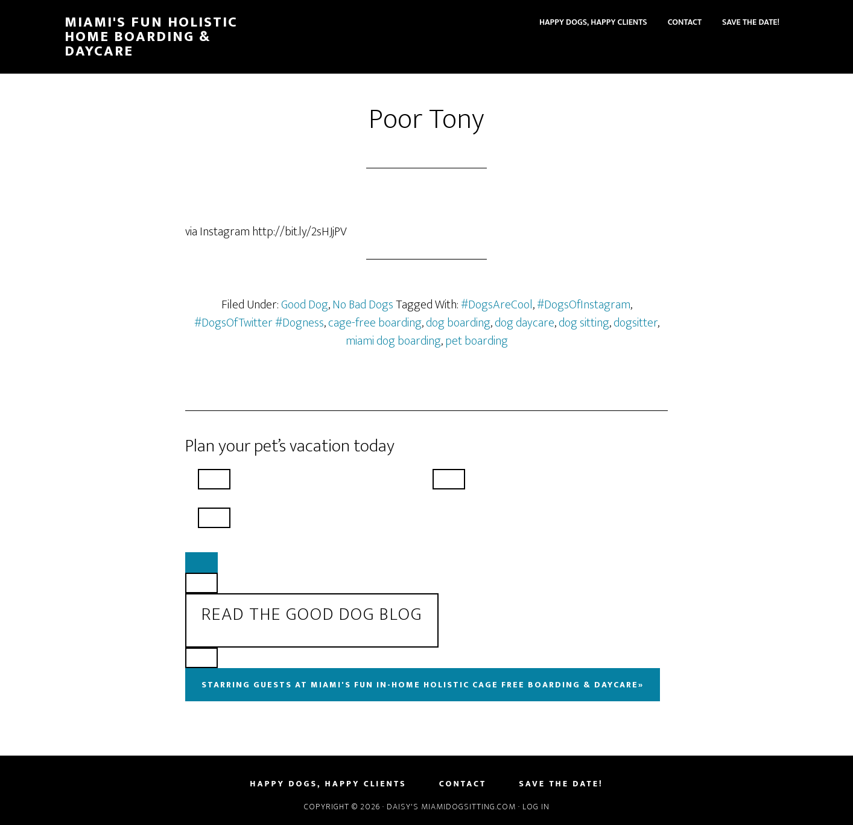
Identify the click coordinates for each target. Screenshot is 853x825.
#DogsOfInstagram (583, 305)
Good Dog (304, 305)
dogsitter (636, 323)
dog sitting (584, 323)
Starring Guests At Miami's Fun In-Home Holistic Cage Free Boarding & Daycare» (422, 685)
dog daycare (524, 323)
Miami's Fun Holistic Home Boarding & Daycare (151, 36)
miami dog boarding (393, 341)
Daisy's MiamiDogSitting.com (452, 807)
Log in (536, 807)
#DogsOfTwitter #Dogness (259, 323)
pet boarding (476, 341)
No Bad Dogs (362, 305)
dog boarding (458, 323)
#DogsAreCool (497, 305)
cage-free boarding (375, 323)
